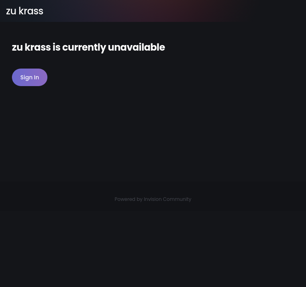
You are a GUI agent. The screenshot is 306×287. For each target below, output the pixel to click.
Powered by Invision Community (153, 199)
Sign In (29, 77)
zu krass (24, 11)
